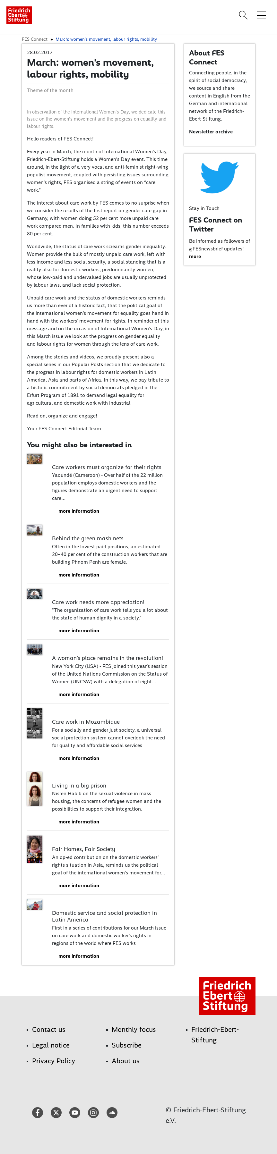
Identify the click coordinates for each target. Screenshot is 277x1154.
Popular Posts (87, 364)
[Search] (244, 15)
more (195, 256)
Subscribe (127, 1045)
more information (78, 511)
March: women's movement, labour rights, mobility (106, 39)
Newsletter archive (211, 132)
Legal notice (51, 1045)
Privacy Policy (53, 1061)
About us (126, 1061)
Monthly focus (134, 1029)
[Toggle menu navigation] (261, 15)
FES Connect (35, 39)
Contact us (48, 1029)
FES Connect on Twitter (215, 224)
